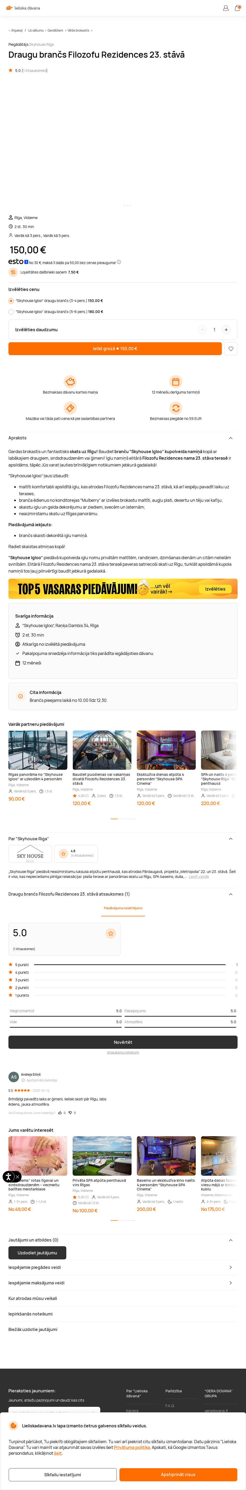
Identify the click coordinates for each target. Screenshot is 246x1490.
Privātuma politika (132, 1447)
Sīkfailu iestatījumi (62, 1475)
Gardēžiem (55, 30)
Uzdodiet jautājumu (37, 1253)
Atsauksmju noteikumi (123, 1052)
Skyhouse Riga (41, 44)
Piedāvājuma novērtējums (123, 908)
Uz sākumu (36, 30)
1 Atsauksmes (34, 70)
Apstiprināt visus (178, 1474)
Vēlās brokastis (78, 30)
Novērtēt (123, 1042)
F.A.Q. (170, 1405)
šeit (58, 1453)
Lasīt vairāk (199, 876)
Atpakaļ (17, 30)
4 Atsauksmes (82, 855)
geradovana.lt (216, 1410)
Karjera (132, 1410)
